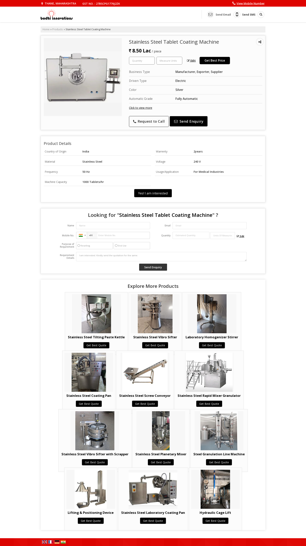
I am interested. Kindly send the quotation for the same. (161, 256)
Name (71, 225)
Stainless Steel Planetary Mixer (160, 454)
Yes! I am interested (153, 193)
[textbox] (169, 61)
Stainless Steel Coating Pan (88, 395)
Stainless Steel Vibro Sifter (155, 337)
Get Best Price (215, 60)
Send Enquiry (188, 121)
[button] (251, 3)
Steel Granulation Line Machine (219, 454)
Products (57, 29)
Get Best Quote (96, 345)
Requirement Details (67, 256)
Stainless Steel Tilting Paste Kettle (96, 337)
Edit (191, 60)
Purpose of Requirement (67, 245)
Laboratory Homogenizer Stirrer (212, 337)
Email (168, 225)
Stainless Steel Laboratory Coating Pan (153, 512)
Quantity (166, 235)
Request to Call (149, 121)
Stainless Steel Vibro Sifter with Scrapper (94, 454)
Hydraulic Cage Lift (215, 512)
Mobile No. (68, 235)
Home (46, 29)
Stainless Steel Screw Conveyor (145, 395)
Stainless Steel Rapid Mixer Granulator (209, 395)
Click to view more (140, 108)
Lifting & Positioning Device (91, 512)
